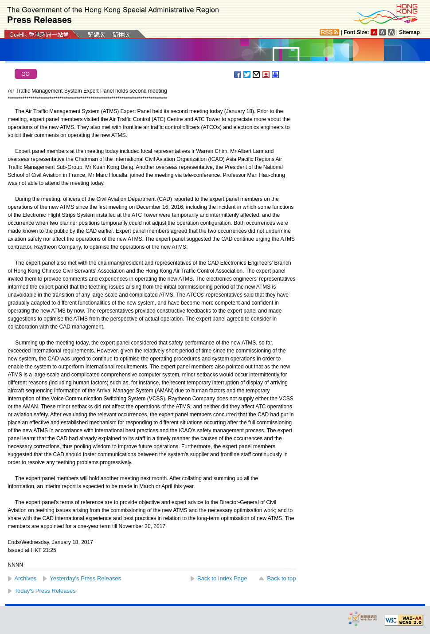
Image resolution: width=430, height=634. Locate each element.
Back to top (281, 578)
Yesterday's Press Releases (85, 578)
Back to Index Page (222, 578)
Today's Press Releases (45, 590)
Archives (26, 578)
